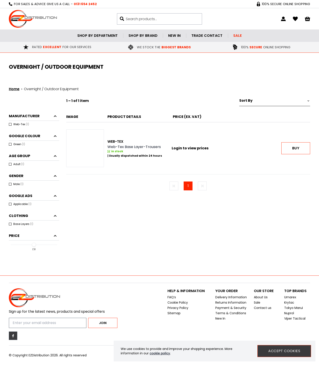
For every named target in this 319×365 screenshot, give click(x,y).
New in (174, 35)
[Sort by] (274, 100)
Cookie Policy (177, 305)
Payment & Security (230, 310)
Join (103, 323)
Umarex (290, 299)
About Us (261, 299)
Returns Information (230, 305)
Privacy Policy (177, 310)
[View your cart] (307, 19)
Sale (237, 35)
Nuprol (289, 315)
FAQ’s (171, 299)
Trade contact (207, 35)
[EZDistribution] (33, 19)
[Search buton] (122, 19)
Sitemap (174, 315)
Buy (295, 148)
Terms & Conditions (230, 315)
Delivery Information (231, 299)
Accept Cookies (284, 350)
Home (14, 89)
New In (220, 320)
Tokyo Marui (293, 310)
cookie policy (160, 353)
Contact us (262, 310)
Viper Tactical (294, 320)
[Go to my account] (283, 19)
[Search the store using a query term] (161, 19)
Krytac (289, 305)
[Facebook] (13, 336)
